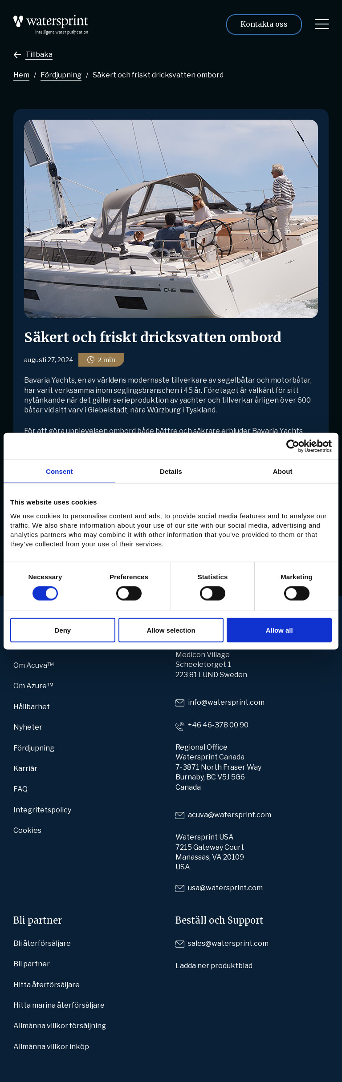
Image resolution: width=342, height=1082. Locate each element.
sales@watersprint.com (228, 943)
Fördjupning (61, 75)
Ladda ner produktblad (213, 965)
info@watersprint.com (226, 702)
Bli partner (31, 964)
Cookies (27, 830)
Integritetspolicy (42, 810)
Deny (62, 630)
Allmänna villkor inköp (51, 1046)
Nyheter (27, 727)
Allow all (279, 630)
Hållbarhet (31, 706)
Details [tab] (171, 471)
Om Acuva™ (33, 665)
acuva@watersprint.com (229, 815)
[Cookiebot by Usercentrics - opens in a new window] (293, 446)
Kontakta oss (264, 24)
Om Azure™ (33, 686)
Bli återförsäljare (42, 943)
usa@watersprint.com (225, 888)
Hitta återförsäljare (46, 985)
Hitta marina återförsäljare (59, 1005)
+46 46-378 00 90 (218, 725)
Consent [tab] (59, 471)
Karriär (25, 768)
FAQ (20, 789)
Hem (21, 75)
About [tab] (283, 471)
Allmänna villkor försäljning (59, 1025)
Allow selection (171, 630)
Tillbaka (39, 54)
